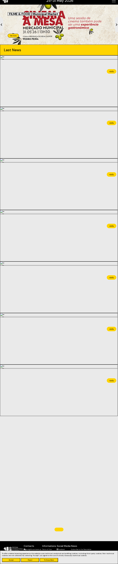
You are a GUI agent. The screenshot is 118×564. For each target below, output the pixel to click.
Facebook (61, 549)
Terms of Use (47, 549)
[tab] (51, 42)
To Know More (49, 560)
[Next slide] (116, 24)
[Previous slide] (1, 24)
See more (13, 36)
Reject (30, 560)
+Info (111, 71)
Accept (11, 560)
